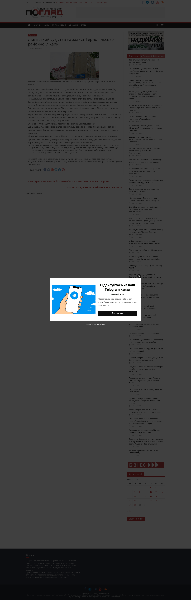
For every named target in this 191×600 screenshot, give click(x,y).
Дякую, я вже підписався (95, 324)
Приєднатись (117, 313)
